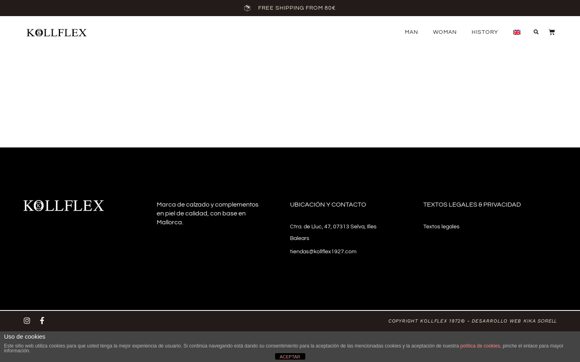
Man (411, 32)
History (485, 32)
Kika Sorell (540, 321)
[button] (536, 32)
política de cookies (480, 346)
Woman (445, 32)
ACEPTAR (290, 356)
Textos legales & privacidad (472, 204)
